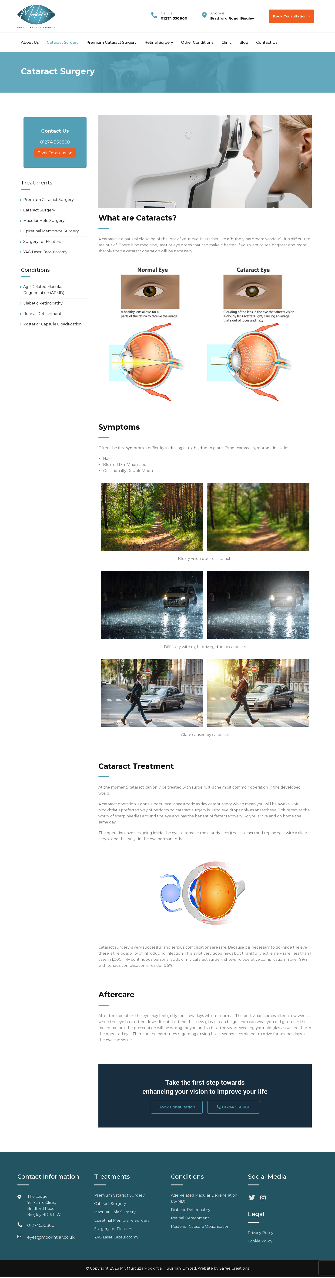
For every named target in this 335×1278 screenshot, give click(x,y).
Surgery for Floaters (42, 241)
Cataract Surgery (62, 42)
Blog (243, 42)
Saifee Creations (234, 1270)
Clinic (226, 42)
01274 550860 (55, 142)
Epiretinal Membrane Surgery (51, 231)
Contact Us (267, 42)
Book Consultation (291, 16)
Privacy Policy (260, 1234)
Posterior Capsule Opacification (52, 324)
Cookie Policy (260, 1242)
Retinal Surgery (158, 42)
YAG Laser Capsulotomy (45, 252)
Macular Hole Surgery (44, 220)
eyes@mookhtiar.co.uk (51, 1238)
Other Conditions (197, 42)
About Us (30, 42)
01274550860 (40, 1226)
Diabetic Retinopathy (43, 303)
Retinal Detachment (42, 313)
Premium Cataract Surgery (111, 42)
